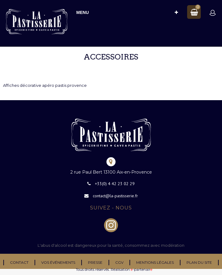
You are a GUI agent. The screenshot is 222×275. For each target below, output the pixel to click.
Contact (19, 262)
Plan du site (199, 262)
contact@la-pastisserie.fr (115, 196)
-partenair (141, 269)
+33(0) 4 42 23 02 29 (115, 183)
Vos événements (58, 262)
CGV (119, 262)
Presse (95, 262)
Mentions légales (155, 262)
